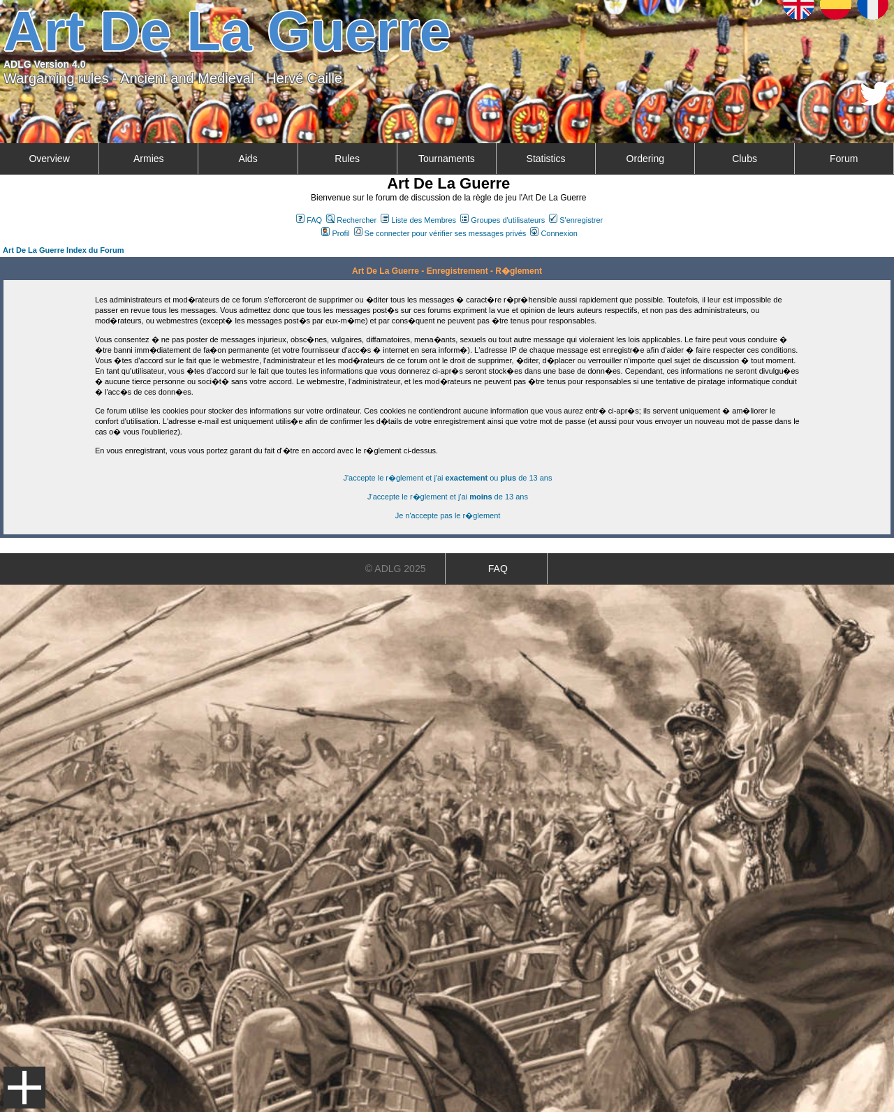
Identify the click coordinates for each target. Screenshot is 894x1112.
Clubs (744, 158)
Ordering (645, 158)
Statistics (546, 158)
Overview (49, 158)
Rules (347, 158)
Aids (247, 158)
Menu (24, 1088)
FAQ (309, 220)
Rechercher (351, 220)
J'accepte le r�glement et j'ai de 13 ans (447, 496)
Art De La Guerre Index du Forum (63, 250)
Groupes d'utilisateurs (502, 220)
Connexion (554, 233)
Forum (844, 158)
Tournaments (446, 158)
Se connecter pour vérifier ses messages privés (440, 233)
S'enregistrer (576, 220)
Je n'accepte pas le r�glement (448, 515)
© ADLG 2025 (395, 568)
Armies (148, 158)
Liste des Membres (418, 220)
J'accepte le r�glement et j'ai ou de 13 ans (448, 478)
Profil (335, 233)
